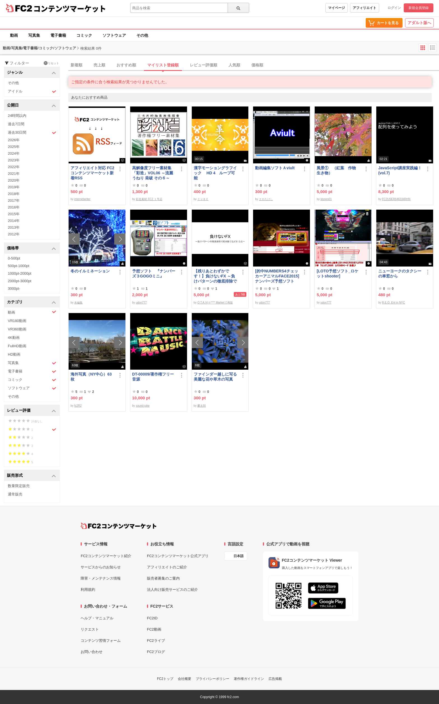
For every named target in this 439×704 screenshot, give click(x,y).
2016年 (14, 207)
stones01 (326, 199)
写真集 (34, 35)
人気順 (234, 65)
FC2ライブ (156, 640)
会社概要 (184, 679)
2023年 (14, 160)
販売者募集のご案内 (163, 578)
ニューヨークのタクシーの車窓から (399, 273)
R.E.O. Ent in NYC (393, 302)
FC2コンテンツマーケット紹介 (106, 556)
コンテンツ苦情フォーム (101, 640)
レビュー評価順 (203, 65)
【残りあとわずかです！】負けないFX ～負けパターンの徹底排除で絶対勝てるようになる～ (215, 276)
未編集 (78, 302)
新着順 (76, 65)
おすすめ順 (126, 65)
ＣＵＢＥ (203, 199)
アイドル (32, 91)
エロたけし (266, 199)
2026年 (14, 140)
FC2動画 (154, 629)
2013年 (14, 227)
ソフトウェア (114, 35)
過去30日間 (32, 132)
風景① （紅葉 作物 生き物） (338, 170)
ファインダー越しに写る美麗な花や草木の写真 (215, 376)
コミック (84, 35)
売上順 (99, 65)
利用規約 (88, 589)
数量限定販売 (19, 486)
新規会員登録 (418, 8)
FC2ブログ (156, 652)
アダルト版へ (419, 22)
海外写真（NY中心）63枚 (91, 376)
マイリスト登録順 (163, 65)
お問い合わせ (91, 652)
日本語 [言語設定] (238, 556)
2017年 (14, 200)
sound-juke (143, 405)
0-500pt (14, 258)
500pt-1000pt (18, 266)
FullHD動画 (17, 346)
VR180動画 (17, 321)
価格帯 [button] (31, 248)
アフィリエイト (364, 8)
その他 (142, 35)
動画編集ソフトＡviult (275, 168)
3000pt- (14, 288)
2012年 (14, 234)
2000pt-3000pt (19, 281)
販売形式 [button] (31, 475)
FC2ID (152, 618)
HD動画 (14, 354)
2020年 (14, 180)
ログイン (394, 8)
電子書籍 (58, 35)
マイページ (336, 8)
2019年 (14, 187)
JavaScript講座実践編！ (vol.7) (400, 170)
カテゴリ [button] (31, 302)
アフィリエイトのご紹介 (167, 567)
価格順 (257, 65)
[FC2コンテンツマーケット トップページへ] (119, 526)
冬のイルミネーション (90, 271)
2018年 (14, 194)
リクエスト (90, 629)
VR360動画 (17, 329)
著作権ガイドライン (249, 679)
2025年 (14, 147)
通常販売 (15, 494)
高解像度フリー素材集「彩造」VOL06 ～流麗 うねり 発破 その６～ (152, 173)
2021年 (14, 174)
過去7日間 (16, 124)
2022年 (14, 167)
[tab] (253, 65)
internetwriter (82, 199)
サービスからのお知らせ (101, 567)
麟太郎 (201, 405)
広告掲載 (275, 679)
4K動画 (14, 337)
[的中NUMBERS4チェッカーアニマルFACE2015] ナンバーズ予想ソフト (277, 276)
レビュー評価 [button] (31, 410)
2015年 (14, 214)
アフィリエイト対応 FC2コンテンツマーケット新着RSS (92, 173)
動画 (14, 35)
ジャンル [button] (31, 72)
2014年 (14, 221)
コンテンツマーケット (69, 8)
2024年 (14, 153)
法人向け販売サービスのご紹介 (172, 589)
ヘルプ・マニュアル (97, 618)
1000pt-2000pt (19, 273)
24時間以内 (17, 116)
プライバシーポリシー (212, 679)
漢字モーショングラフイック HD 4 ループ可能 (215, 173)
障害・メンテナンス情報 (101, 578)
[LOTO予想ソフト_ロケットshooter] (337, 273)
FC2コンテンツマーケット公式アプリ (178, 556)
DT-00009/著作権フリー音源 (153, 376)
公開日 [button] (31, 105)
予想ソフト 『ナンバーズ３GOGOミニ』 (153, 273)
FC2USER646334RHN (396, 199)
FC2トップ (165, 679)
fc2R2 (77, 405)
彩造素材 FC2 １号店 (149, 199)
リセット (51, 63)
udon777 (141, 302)
